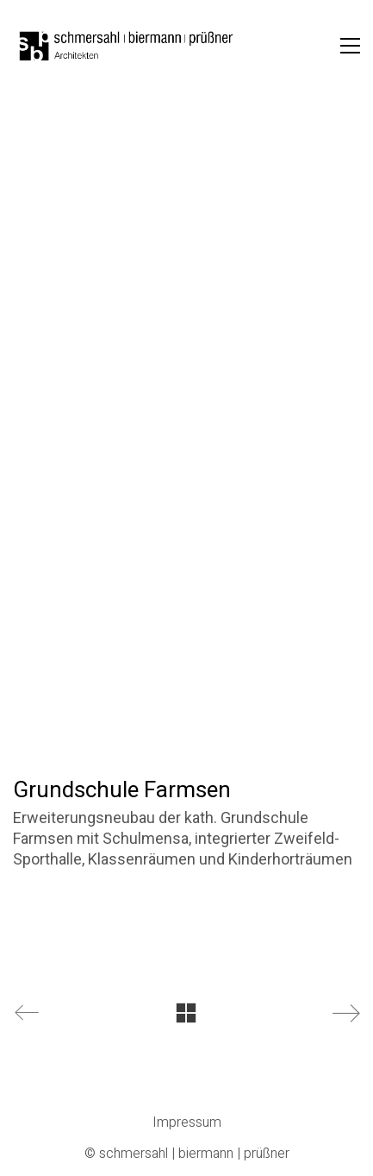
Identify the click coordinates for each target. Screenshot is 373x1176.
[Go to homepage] (127, 46)
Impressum (186, 1123)
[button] (350, 46)
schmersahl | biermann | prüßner (194, 1154)
